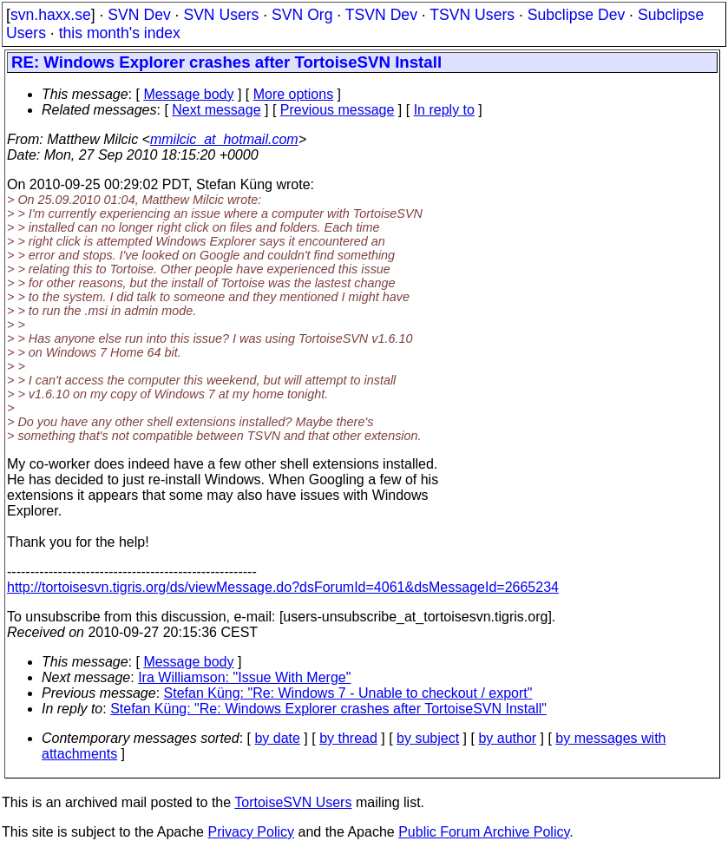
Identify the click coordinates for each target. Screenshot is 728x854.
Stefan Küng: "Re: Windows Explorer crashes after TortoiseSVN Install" (328, 708)
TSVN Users (472, 14)
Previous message (337, 109)
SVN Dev (139, 14)
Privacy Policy (250, 831)
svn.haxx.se (50, 14)
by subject (428, 738)
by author (507, 738)
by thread (348, 738)
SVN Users (221, 14)
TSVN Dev (381, 14)
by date (276, 738)
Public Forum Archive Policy (483, 831)
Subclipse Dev (576, 14)
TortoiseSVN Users (292, 802)
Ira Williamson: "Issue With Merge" (244, 677)
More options (293, 94)
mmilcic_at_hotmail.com (224, 139)
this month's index (119, 33)
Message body (188, 94)
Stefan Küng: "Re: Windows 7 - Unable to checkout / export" (348, 693)
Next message (216, 109)
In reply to (444, 109)
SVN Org (302, 14)
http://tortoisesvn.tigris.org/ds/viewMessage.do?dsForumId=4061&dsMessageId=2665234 (283, 587)
